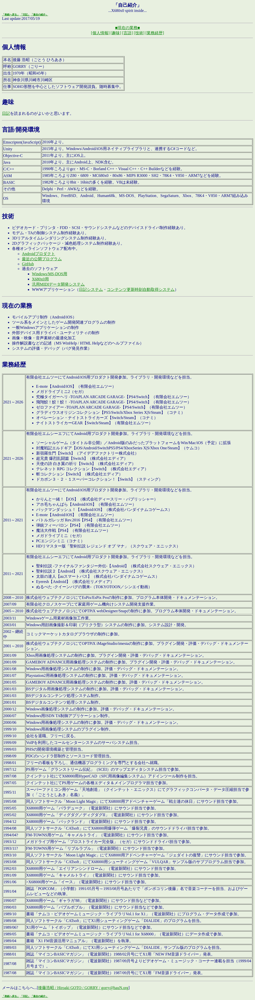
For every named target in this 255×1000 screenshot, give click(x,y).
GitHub (28, 264)
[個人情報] (100, 33)
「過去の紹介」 (39, 14)
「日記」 (25, 14)
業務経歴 (14, 364)
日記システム (91, 289)
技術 (8, 216)
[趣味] (116, 33)
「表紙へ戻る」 (10, 14)
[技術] (139, 33)
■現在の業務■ (127, 28)
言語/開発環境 (21, 129)
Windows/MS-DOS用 (49, 274)
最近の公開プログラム (42, 259)
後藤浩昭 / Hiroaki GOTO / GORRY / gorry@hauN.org (83, 988)
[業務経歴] (154, 33)
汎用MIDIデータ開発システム (58, 284)
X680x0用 (40, 279)
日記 (6, 113)
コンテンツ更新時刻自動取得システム (141, 289)
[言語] (127, 33)
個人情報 (14, 47)
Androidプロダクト (38, 254)
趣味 (8, 102)
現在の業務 (17, 306)
